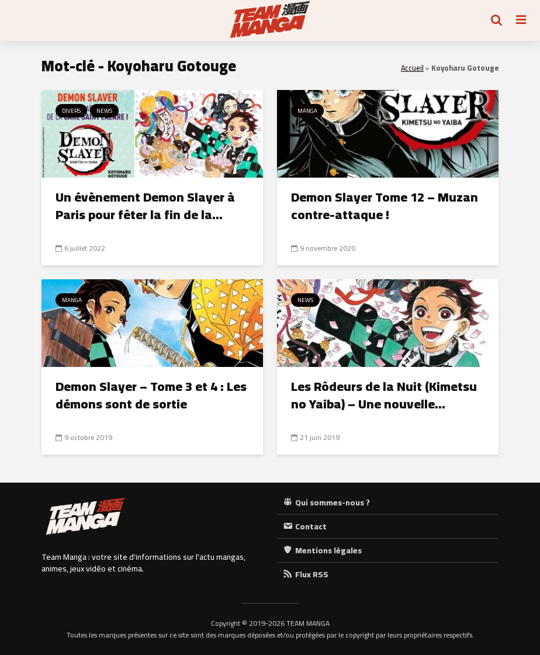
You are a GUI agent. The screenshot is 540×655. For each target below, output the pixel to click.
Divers (71, 110)
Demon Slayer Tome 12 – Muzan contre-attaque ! (384, 205)
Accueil (412, 68)
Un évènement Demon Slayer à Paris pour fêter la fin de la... (145, 205)
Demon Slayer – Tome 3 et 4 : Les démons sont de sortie (151, 395)
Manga (307, 110)
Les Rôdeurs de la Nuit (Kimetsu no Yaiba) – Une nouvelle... (384, 395)
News (104, 110)
